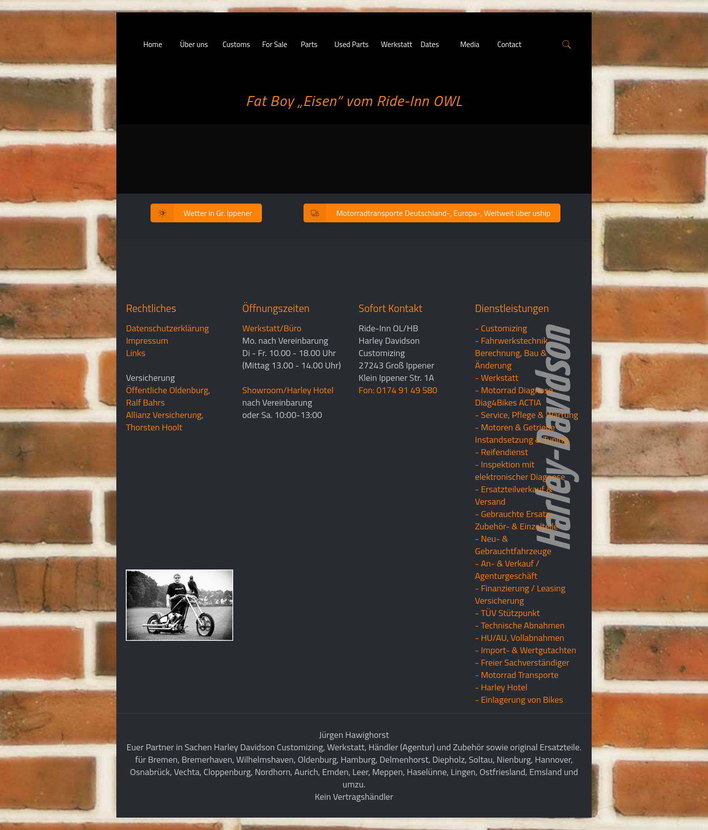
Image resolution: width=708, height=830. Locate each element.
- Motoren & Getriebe (515, 427)
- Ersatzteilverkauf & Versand (514, 495)
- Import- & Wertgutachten (525, 650)
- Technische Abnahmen (519, 625)
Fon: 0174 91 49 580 (397, 390)
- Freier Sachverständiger (522, 662)
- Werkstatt (496, 377)
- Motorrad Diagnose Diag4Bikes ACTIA (514, 396)
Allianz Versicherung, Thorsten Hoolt (164, 421)
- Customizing (501, 328)
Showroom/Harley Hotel (287, 390)
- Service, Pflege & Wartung (526, 414)
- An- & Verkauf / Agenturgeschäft (507, 569)
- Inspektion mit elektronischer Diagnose (520, 470)
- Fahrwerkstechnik (511, 340)
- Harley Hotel (501, 687)
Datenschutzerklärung (167, 328)
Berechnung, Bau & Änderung (511, 359)
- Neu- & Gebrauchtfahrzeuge (513, 545)
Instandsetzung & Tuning (521, 439)
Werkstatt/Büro (271, 328)
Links (135, 353)
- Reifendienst (501, 452)
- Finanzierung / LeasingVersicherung (520, 594)
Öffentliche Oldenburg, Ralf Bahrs (168, 396)
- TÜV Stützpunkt (507, 613)
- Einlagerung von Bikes (519, 699)
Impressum (147, 340)
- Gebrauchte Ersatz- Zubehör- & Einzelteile (516, 520)
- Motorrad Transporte (516, 674)
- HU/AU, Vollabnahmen (519, 637)
